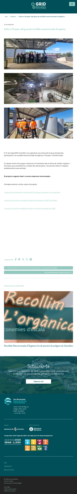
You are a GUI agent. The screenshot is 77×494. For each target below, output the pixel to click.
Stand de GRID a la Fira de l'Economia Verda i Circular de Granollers (31, 268)
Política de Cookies (10, 491)
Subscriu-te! (38, 381)
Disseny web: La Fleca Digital (12, 483)
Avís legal (7, 487)
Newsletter (9, 470)
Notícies (13, 16)
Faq (5, 463)
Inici (6, 16)
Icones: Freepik (8, 481)
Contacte (8, 466)
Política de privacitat (10, 489)
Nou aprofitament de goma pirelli (58, 272)
